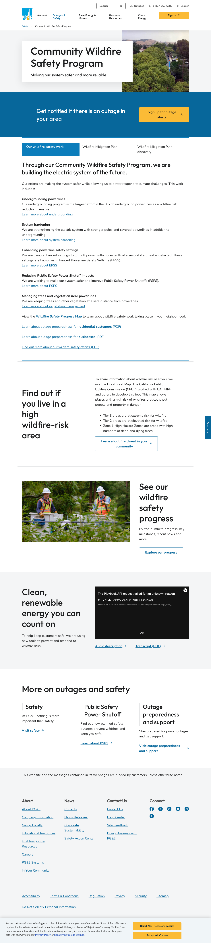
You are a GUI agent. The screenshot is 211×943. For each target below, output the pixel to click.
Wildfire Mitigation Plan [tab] (99, 147)
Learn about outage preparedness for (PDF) (71, 326)
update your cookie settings (69, 935)
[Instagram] (186, 808)
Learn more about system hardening (49, 240)
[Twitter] (160, 808)
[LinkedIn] (169, 808)
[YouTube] (178, 808)
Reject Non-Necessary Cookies (157, 926)
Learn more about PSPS (39, 286)
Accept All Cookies (157, 935)
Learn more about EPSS (39, 265)
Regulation (97, 896)
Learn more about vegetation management (53, 306)
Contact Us (115, 809)
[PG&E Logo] (27, 14)
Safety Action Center (79, 838)
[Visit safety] (33, 730)
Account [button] (42, 15)
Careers (27, 854)
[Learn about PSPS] (97, 743)
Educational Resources (38, 833)
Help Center (116, 817)
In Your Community (35, 870)
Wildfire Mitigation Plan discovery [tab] (154, 149)
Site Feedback (117, 825)
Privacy (120, 896)
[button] (137, 6)
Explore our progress (161, 552)
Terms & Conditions (64, 896)
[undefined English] (183, 6)
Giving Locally (32, 825)
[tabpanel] (105, 255)
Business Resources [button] (115, 17)
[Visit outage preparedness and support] (164, 748)
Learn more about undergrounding (47, 214)
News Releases (76, 817)
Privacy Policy (43, 935)
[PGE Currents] (151, 816)
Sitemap (162, 896)
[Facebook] (151, 808)
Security (141, 896)
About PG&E (31, 809)
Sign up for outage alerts (165, 114)
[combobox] (111, 6)
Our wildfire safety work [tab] (45, 147)
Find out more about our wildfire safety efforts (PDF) (60, 347)
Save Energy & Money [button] (87, 17)
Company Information (37, 817)
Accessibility (31, 896)
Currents (70, 809)
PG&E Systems (33, 862)
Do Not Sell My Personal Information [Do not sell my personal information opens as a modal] (49, 907)
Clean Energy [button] (142, 17)
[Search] (121, 5)
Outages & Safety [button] (59, 17)
